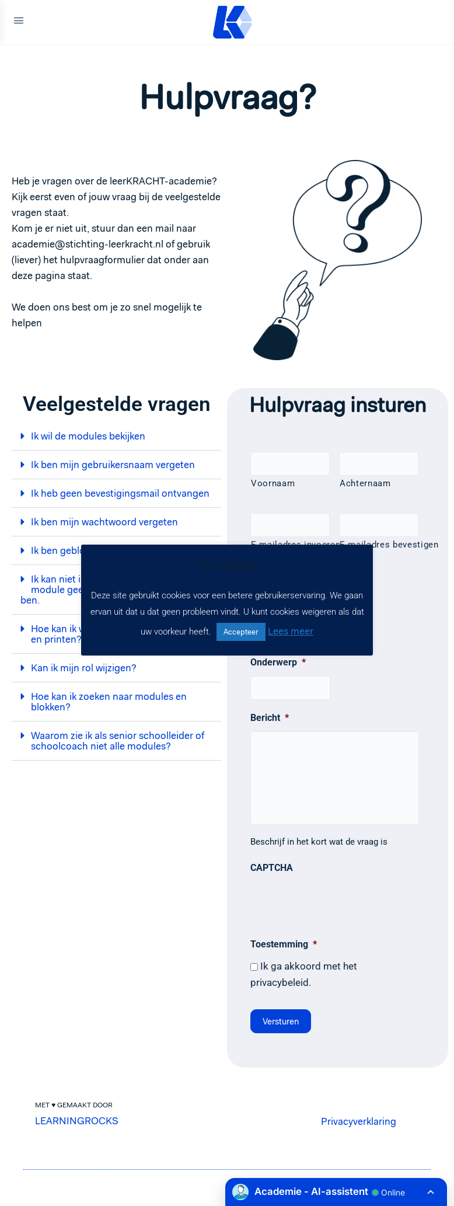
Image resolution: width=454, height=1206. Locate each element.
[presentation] (339, 903)
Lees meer (290, 631)
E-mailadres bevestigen (379, 544)
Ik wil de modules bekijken (88, 436)
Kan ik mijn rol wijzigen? (84, 667)
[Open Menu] (19, 22)
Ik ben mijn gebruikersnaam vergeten (113, 464)
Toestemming (283, 944)
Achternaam (365, 483)
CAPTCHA (271, 867)
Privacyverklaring (358, 1119)
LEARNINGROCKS (76, 1119)
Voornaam (273, 483)
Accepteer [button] (241, 632)
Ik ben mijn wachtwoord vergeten (104, 521)
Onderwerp (278, 662)
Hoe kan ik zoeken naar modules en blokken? (109, 701)
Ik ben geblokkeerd (72, 550)
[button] (116, 436)
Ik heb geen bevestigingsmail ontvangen (120, 493)
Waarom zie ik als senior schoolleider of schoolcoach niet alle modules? (117, 740)
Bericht (269, 717)
